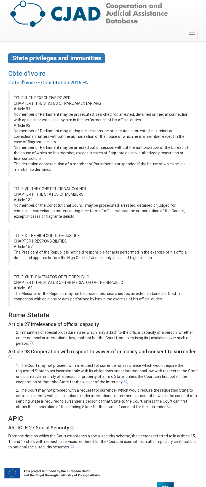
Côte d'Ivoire (27, 73)
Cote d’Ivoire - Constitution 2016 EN (48, 82)
